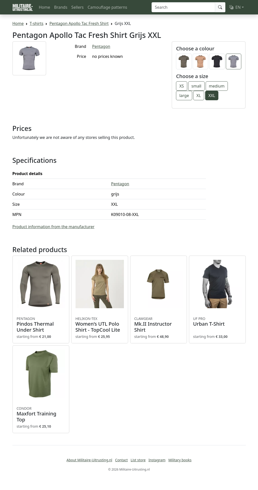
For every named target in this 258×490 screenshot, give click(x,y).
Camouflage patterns (107, 7)
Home (44, 7)
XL (198, 95)
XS (181, 86)
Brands (60, 7)
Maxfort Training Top (41, 414)
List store (138, 460)
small (196, 86)
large (184, 95)
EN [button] (235, 7)
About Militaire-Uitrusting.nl (89, 460)
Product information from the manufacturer (53, 226)
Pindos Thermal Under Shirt (41, 324)
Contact (121, 460)
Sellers (77, 7)
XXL (211, 95)
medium (217, 86)
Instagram (157, 460)
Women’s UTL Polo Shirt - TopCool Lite (100, 324)
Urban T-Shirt (217, 321)
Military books (179, 460)
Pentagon (101, 46)
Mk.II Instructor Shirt (158, 324)
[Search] (183, 7)
